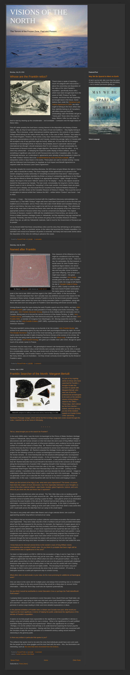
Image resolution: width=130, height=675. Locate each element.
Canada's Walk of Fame (68, 284)
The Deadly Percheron (18, 333)
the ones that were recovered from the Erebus (41, 647)
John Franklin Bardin (66, 328)
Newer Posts (15, 660)
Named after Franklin (23, 249)
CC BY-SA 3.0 (42, 289)
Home (46, 660)
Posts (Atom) (23, 664)
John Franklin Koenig (30, 340)
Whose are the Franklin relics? (28, 76)
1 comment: (38, 363)
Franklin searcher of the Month (25, 654)
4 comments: (38, 239)
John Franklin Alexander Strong (30, 312)
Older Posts (77, 660)
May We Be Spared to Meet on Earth (104, 76)
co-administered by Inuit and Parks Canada (52, 158)
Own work (24, 289)
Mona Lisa (61, 337)
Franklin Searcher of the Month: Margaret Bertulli (40, 373)
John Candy (71, 277)
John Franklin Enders (30, 321)
